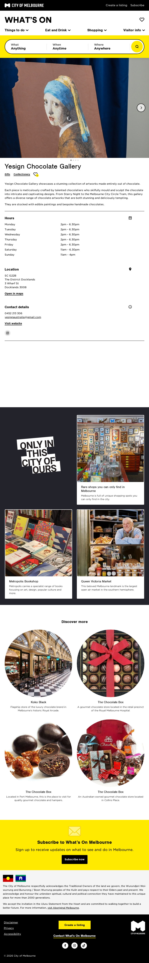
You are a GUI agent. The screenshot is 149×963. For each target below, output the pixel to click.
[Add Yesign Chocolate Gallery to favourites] (36, 174)
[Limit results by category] (26, 46)
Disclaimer (11, 922)
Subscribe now (75, 859)
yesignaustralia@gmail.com (23, 317)
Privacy (9, 928)
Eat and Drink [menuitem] (57, 30)
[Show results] (137, 46)
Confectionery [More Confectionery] (22, 174)
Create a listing (116, 5)
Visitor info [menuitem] (133, 30)
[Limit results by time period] (67, 46)
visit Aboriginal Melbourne (63, 907)
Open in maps (14, 293)
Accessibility (12, 934)
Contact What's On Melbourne (74, 936)
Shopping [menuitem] (96, 30)
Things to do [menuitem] (16, 30)
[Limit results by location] (109, 46)
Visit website (13, 323)
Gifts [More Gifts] (7, 174)
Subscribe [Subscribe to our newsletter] (137, 5)
